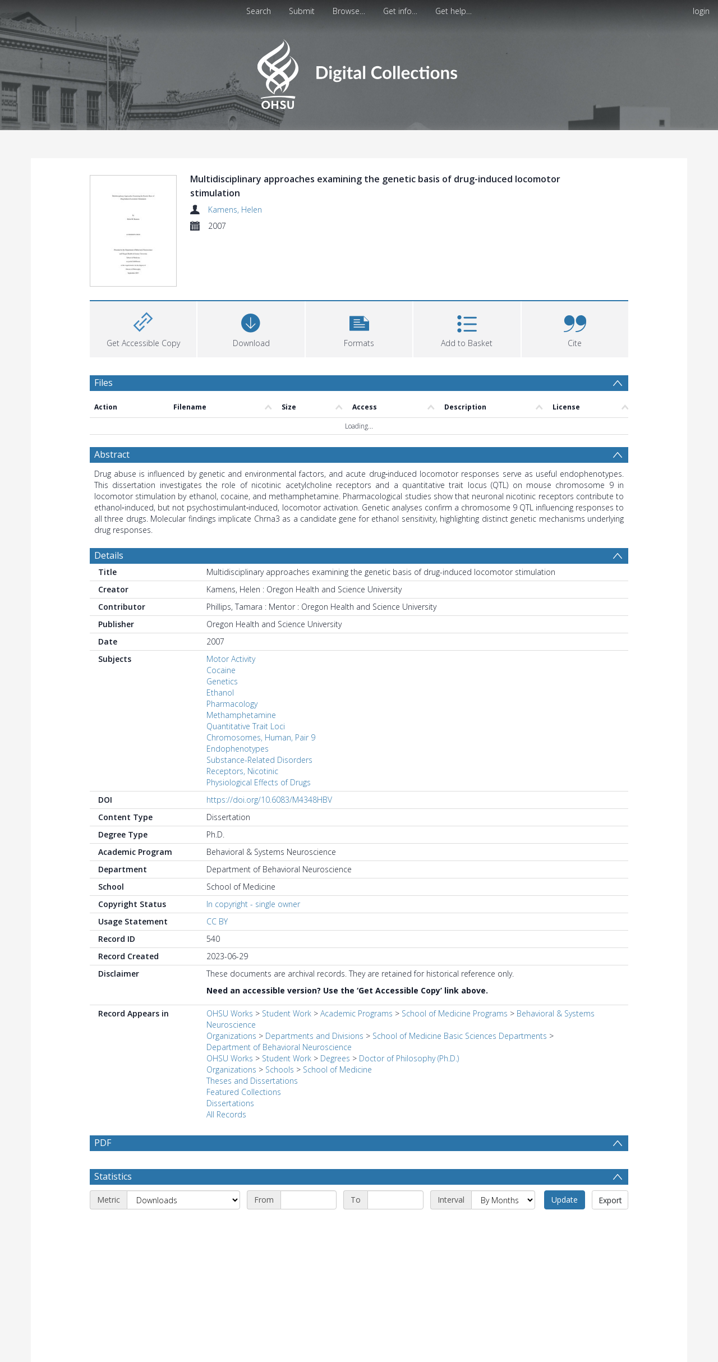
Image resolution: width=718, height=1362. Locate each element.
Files (103, 382)
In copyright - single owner (253, 904)
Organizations (231, 1035)
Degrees (335, 1058)
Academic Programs (356, 1013)
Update (564, 1226)
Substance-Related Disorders (259, 759)
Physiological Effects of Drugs (258, 782)
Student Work (286, 1013)
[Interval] (503, 1226)
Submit (302, 11)
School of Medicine (337, 1069)
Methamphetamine (241, 715)
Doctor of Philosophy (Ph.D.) (409, 1058)
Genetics (222, 681)
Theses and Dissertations (252, 1080)
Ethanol (220, 692)
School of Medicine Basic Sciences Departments (459, 1035)
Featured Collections (243, 1092)
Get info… (400, 11)
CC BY (217, 921)
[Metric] (183, 1226)
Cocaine (221, 670)
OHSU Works (229, 1013)
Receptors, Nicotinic (242, 771)
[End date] (395, 1226)
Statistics (113, 1203)
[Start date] (308, 1226)
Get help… (453, 11)
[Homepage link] (358, 71)
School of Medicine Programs (455, 1013)
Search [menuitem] (258, 11)
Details (108, 555)
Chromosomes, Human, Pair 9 (260, 737)
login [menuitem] (701, 11)
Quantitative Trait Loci (245, 726)
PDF (102, 1142)
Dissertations (230, 1103)
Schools (279, 1069)
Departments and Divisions (314, 1035)
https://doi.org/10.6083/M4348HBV (269, 799)
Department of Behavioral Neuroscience (279, 1047)
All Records (226, 1114)
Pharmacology (231, 703)
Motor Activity (230, 659)
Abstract (112, 454)
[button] (359, 328)
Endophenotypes (237, 748)
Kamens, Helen (235, 209)
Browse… (349, 11)
